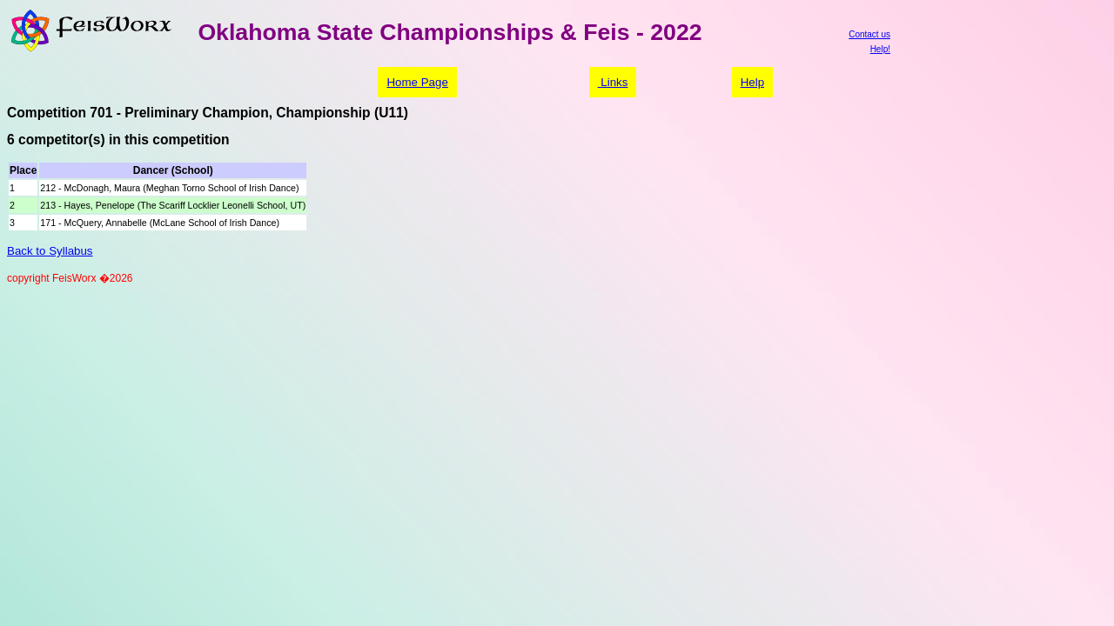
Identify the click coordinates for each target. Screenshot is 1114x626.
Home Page (416, 82)
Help (752, 82)
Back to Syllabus (50, 250)
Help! (880, 49)
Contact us (869, 34)
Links (613, 82)
